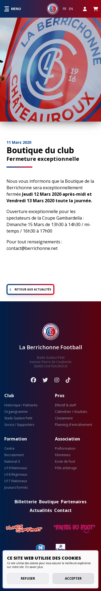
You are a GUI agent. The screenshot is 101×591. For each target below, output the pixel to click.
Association (67, 439)
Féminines (62, 455)
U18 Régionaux (15, 474)
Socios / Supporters (19, 425)
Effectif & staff (65, 405)
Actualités (41, 510)
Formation (15, 439)
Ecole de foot (65, 461)
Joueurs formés (16, 487)
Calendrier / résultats (71, 412)
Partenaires (73, 502)
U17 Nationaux (15, 481)
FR (64, 9)
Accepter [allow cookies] (73, 578)
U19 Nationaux (15, 468)
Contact (63, 510)
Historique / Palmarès (20, 405)
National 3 (12, 461)
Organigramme (16, 412)
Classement (64, 418)
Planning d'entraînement (73, 425)
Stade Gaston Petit (18, 418)
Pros (59, 396)
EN (71, 9)
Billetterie (26, 502)
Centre (9, 448)
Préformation (65, 448)
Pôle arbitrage (66, 468)
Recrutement (14, 455)
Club (9, 396)
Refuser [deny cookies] (28, 578)
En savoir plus (34, 567)
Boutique (49, 502)
